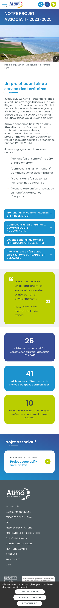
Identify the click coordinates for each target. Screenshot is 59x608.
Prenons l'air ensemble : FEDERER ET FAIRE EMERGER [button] (28, 214)
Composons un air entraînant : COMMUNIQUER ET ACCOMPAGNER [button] (26, 228)
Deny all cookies (30, 597)
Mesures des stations (19, 527)
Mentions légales (16, 548)
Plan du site (13, 559)
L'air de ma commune (18, 512)
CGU (8, 564)
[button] (47, 4)
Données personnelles (19, 543)
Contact (11, 554)
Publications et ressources (23, 533)
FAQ (8, 522)
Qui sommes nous (16, 538)
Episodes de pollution (19, 517)
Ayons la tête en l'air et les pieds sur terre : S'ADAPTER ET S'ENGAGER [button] (26, 255)
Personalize (29, 603)
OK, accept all (30, 592)
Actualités (12, 506)
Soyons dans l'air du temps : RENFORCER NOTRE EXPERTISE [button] (26, 241)
